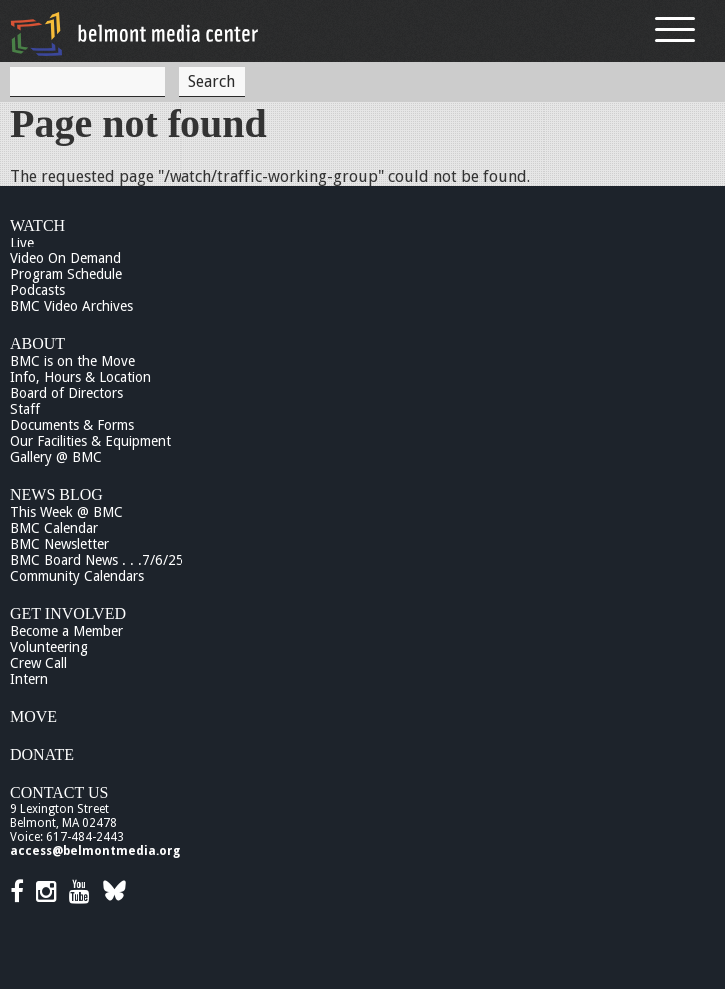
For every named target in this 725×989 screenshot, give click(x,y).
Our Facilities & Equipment (90, 441)
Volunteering (49, 647)
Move (33, 716)
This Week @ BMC (66, 512)
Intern (29, 679)
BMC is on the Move (72, 361)
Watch (37, 225)
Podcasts (37, 290)
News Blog (56, 494)
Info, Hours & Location (80, 377)
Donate (42, 754)
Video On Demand (65, 258)
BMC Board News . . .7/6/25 (96, 560)
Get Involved (68, 613)
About (37, 343)
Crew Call (38, 663)
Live (22, 242)
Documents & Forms (72, 425)
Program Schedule (66, 274)
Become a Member (66, 631)
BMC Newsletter (59, 544)
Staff (25, 409)
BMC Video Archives (71, 306)
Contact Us (59, 792)
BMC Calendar (54, 528)
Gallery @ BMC (56, 457)
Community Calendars (77, 576)
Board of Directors (66, 393)
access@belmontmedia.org (95, 851)
